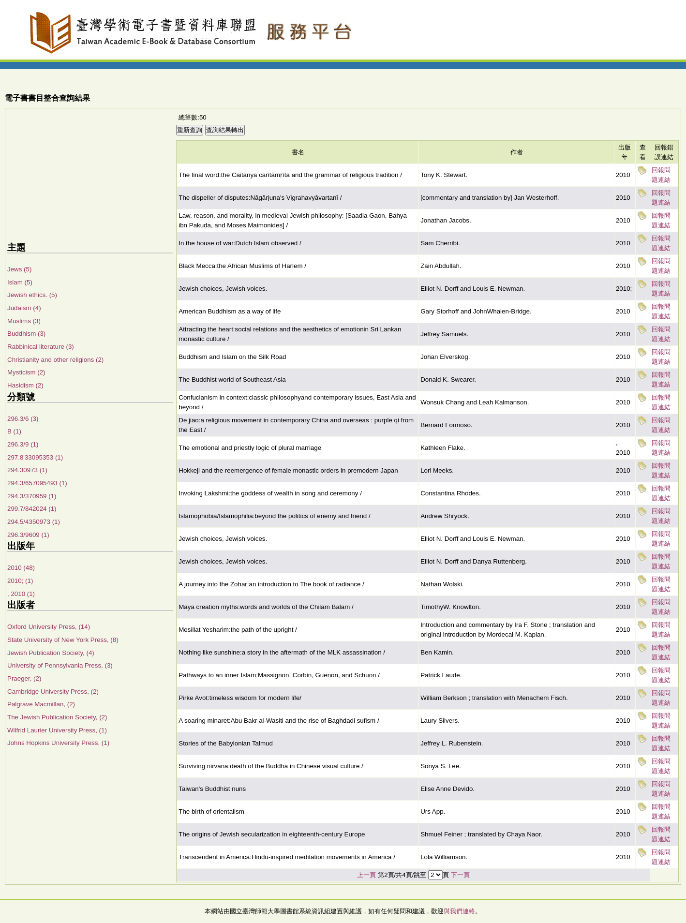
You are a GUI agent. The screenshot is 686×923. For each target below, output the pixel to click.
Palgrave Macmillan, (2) (41, 704)
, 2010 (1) (21, 593)
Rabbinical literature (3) (40, 346)
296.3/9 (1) (22, 444)
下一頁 (460, 874)
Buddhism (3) (26, 333)
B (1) (14, 431)
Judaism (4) (24, 308)
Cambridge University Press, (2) (53, 691)
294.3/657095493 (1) (37, 483)
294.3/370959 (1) (32, 496)
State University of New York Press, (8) (63, 639)
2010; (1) (20, 580)
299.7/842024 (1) (32, 508)
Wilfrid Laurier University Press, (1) (57, 730)
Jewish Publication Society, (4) (50, 652)
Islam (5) (19, 282)
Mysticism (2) (26, 372)
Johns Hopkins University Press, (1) (58, 742)
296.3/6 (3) (22, 418)
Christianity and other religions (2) (55, 359)
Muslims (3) (24, 321)
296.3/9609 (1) (28, 534)
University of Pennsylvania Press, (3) (60, 665)
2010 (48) (21, 567)
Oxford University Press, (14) (48, 626)
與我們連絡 (459, 911)
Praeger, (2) (24, 678)
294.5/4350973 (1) (33, 521)
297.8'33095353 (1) (35, 457)
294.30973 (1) (27, 470)
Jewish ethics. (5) (32, 294)
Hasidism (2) (25, 385)
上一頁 (366, 874)
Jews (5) (19, 269)
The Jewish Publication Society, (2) (57, 717)
